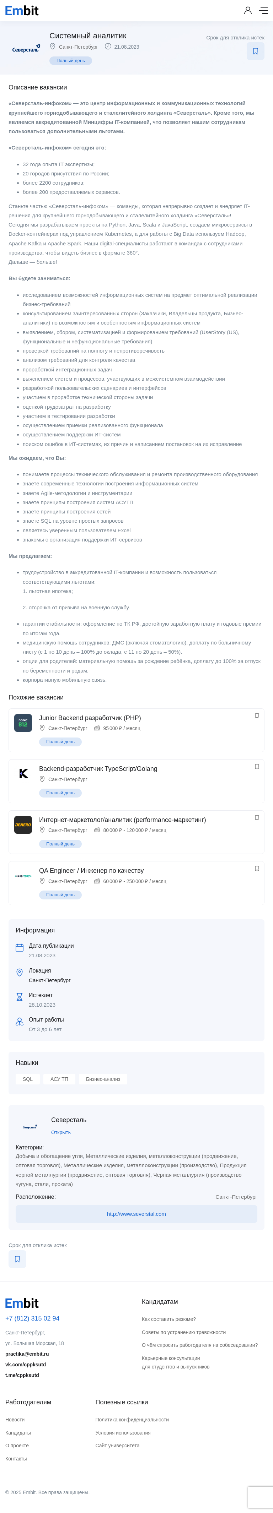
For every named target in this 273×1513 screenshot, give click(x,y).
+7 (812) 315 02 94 (32, 1318)
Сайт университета (117, 1445)
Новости (15, 1419)
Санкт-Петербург (78, 47)
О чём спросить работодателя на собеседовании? (200, 1345)
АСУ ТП (59, 1079)
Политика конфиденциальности (132, 1419)
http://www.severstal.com (136, 1214)
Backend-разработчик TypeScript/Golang (98, 768)
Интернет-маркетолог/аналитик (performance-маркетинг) (122, 819)
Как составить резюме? (169, 1319)
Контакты (16, 1459)
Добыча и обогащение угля (49, 1156)
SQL (28, 1079)
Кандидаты (18, 1433)
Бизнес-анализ (103, 1079)
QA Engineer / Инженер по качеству (91, 870)
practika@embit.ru (27, 1354)
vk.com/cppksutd (25, 1364)
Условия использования (122, 1433)
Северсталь (68, 1119)
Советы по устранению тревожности (184, 1332)
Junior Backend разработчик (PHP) (90, 718)
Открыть (61, 1132)
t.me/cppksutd (22, 1375)
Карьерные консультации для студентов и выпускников (176, 1362)
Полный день (71, 60)
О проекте (17, 1445)
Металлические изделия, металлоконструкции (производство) (140, 1165)
